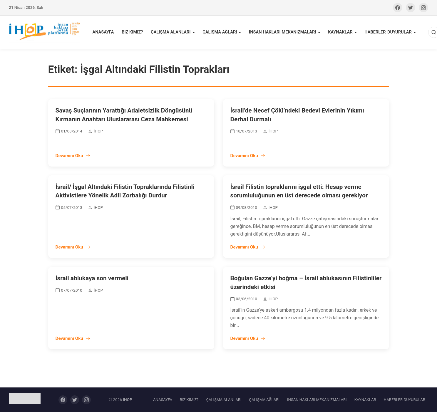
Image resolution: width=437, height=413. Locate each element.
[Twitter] (410, 7)
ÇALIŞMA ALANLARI (171, 32)
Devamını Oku (73, 156)
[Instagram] (423, 7)
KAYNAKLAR (339, 32)
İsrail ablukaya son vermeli (92, 279)
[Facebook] (397, 7)
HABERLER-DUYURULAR (386, 32)
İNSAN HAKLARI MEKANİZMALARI (282, 32)
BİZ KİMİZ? (133, 32)
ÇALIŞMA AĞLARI (220, 32)
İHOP (127, 400)
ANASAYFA (105, 32)
